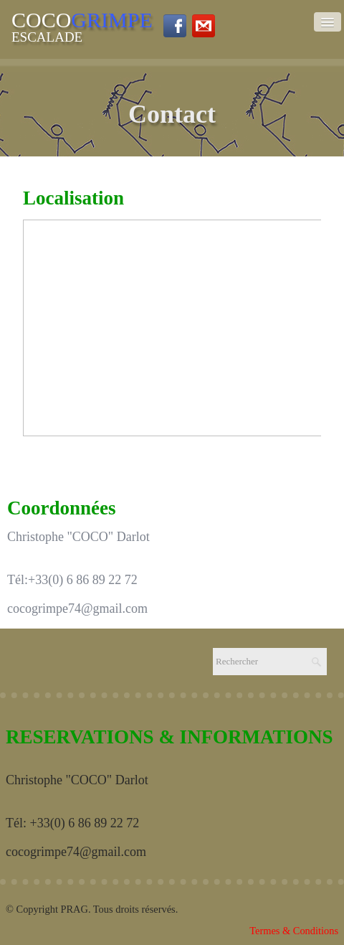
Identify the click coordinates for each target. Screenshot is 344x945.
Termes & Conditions (293, 930)
